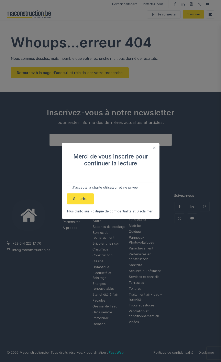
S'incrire (80, 199)
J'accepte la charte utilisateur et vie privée (105, 188)
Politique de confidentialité (111, 211)
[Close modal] (154, 148)
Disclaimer (144, 211)
